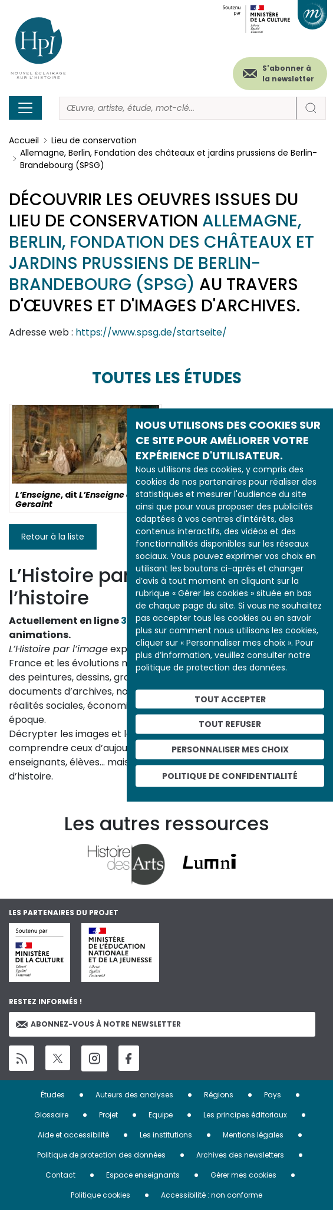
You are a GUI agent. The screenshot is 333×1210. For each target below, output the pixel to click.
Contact (60, 1175)
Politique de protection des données (101, 1155)
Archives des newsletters (240, 1155)
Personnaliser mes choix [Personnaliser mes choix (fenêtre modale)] (230, 749)
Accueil (24, 140)
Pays (272, 1095)
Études (53, 1095)
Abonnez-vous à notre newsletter (98, 1024)
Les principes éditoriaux (245, 1115)
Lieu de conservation (94, 140)
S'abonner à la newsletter (288, 73)
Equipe (161, 1115)
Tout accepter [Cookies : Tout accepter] (230, 699)
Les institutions (166, 1135)
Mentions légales (253, 1135)
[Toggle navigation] (25, 108)
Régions (218, 1095)
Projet (108, 1115)
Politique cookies (100, 1195)
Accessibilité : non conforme (211, 1195)
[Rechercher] (177, 108)
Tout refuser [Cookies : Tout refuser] (230, 724)
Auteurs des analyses (134, 1095)
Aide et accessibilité (73, 1135)
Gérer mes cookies (243, 1175)
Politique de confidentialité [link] (230, 775)
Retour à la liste (52, 536)
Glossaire (51, 1115)
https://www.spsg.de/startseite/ (151, 332)
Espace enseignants (143, 1175)
